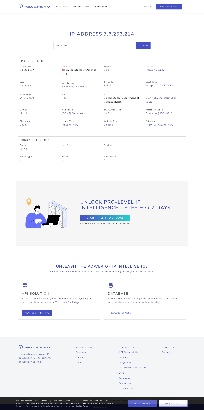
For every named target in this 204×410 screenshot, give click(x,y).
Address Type (111, 121)
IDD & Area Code (112, 109)
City (22, 82)
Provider (108, 145)
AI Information (126, 388)
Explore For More (121, 313)
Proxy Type (26, 156)
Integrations (125, 362)
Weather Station (154, 109)
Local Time (151, 82)
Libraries (123, 357)
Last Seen (67, 145)
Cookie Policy (82, 406)
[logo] (38, 347)
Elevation (25, 121)
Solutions (62, 6)
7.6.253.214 (27, 70)
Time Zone (25, 94)
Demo (88, 6)
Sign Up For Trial (169, 6)
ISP (147, 94)
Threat (65, 156)
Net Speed (67, 109)
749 (64, 98)
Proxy (23, 145)
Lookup (143, 45)
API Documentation (129, 352)
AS (105, 94)
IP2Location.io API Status (132, 367)
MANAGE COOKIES (173, 403)
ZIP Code (108, 82)
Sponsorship (125, 383)
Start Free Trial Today (105, 218)
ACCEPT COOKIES (142, 403)
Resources (101, 6)
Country (66, 66)
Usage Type (68, 121)
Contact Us (167, 352)
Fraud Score (110, 156)
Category (150, 121)
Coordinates (68, 83)
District (149, 66)
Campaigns (124, 378)
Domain (24, 109)
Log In (146, 6)
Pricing (77, 6)
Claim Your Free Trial (37, 313)
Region (107, 66)
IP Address (25, 66)
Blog (121, 372)
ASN (64, 94)
